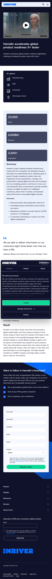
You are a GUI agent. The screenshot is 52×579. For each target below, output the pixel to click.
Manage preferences (26, 309)
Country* (26, 452)
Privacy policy (7, 574)
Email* (26, 437)
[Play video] (26, 25)
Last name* (26, 422)
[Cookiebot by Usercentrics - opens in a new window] (41, 263)
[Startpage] (10, 4)
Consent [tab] (9, 268)
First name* (26, 414)
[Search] (43, 4)
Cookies (16, 574)
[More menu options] (47, 4)
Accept (26, 303)
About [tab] (43, 268)
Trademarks (23, 574)
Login (17, 576)
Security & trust (7, 576)
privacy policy (18, 461)
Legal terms (33, 574)
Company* (26, 429)
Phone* (26, 444)
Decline (26, 314)
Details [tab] (26, 268)
